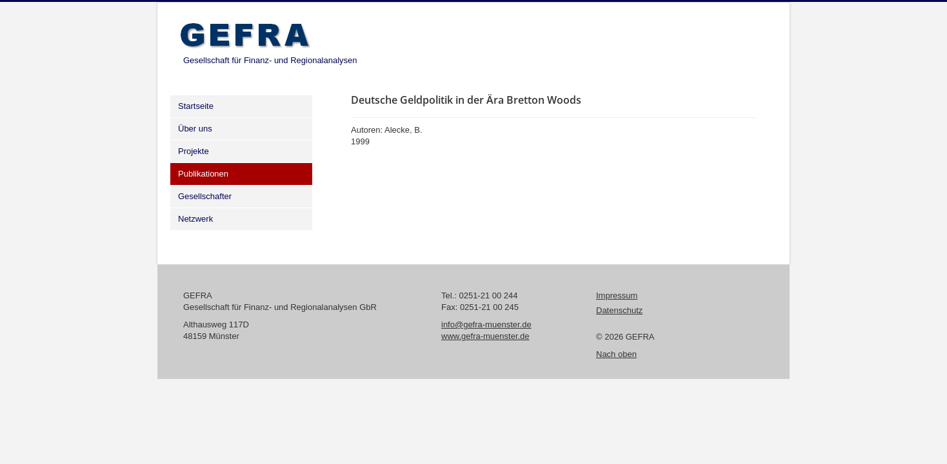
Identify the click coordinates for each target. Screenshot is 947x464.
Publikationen (203, 174)
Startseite (196, 106)
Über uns (195, 128)
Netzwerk (195, 219)
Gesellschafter (205, 196)
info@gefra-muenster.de (486, 324)
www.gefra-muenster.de (485, 336)
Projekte (193, 151)
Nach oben (616, 354)
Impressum (616, 295)
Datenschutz (619, 310)
